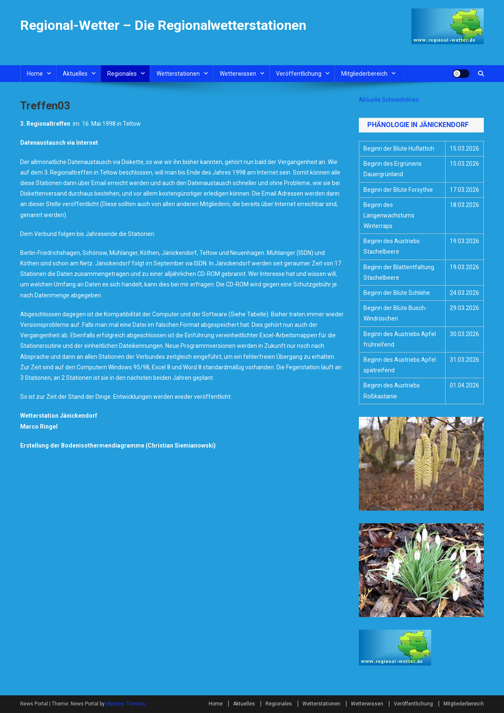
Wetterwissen (238, 73)
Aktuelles (75, 73)
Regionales (122, 73)
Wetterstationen (178, 73)
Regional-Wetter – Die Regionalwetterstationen (163, 25)
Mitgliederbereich (364, 73)
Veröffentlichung (298, 73)
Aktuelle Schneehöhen (389, 99)
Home (35, 73)
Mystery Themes (125, 704)
